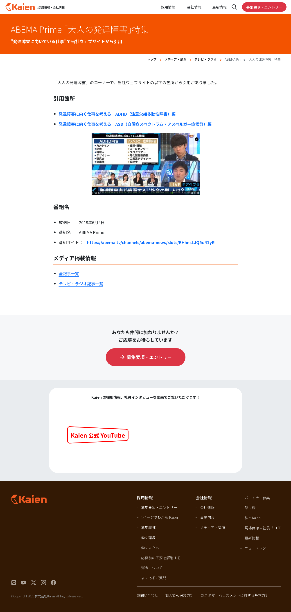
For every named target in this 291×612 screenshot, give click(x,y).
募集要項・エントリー (264, 7)
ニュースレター (257, 548)
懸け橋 (250, 507)
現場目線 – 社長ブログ (263, 528)
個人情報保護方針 (179, 595)
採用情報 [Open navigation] (168, 7)
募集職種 (148, 527)
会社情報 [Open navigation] (194, 7)
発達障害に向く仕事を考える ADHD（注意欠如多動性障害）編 (117, 114)
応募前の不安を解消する (161, 557)
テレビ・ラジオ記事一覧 (81, 283)
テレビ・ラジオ (205, 59)
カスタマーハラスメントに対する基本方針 (235, 595)
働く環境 (148, 537)
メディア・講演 (175, 59)
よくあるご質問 (153, 577)
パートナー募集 (257, 497)
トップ (151, 59)
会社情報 (207, 507)
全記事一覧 (69, 273)
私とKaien (253, 517)
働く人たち (150, 547)
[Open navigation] (234, 7)
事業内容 (207, 517)
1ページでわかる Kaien (159, 517)
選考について (152, 567)
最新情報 (219, 7)
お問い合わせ (147, 595)
